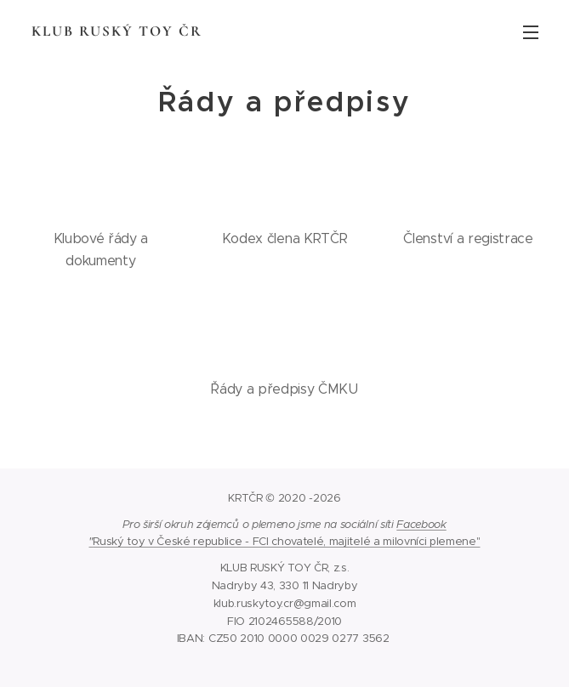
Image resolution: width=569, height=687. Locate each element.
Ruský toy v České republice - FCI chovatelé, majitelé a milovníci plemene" (286, 541)
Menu (530, 32)
